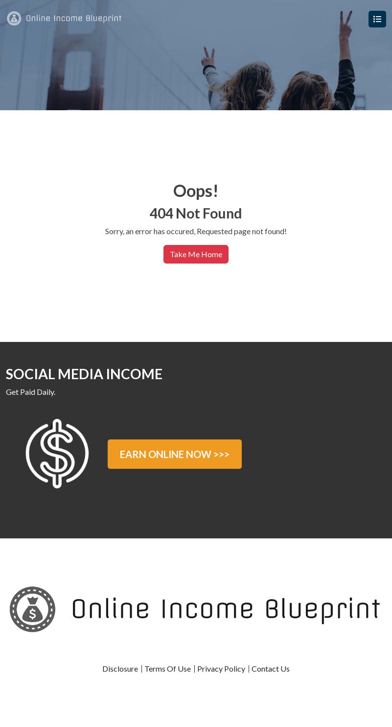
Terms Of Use (167, 668)
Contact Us (271, 668)
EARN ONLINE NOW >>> (175, 454)
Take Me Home (196, 254)
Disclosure (120, 668)
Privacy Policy (221, 668)
